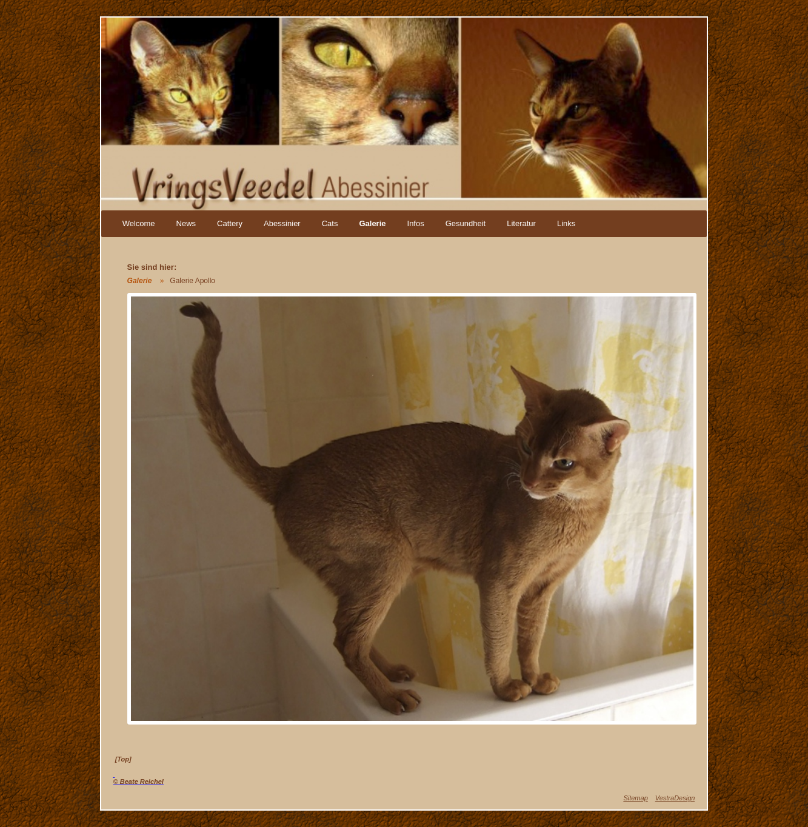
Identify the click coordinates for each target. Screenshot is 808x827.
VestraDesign (675, 798)
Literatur (521, 223)
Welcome (138, 223)
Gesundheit (466, 223)
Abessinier (282, 223)
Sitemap (635, 798)
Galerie (372, 223)
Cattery (229, 223)
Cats (330, 223)
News (186, 223)
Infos (415, 223)
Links (566, 223)
